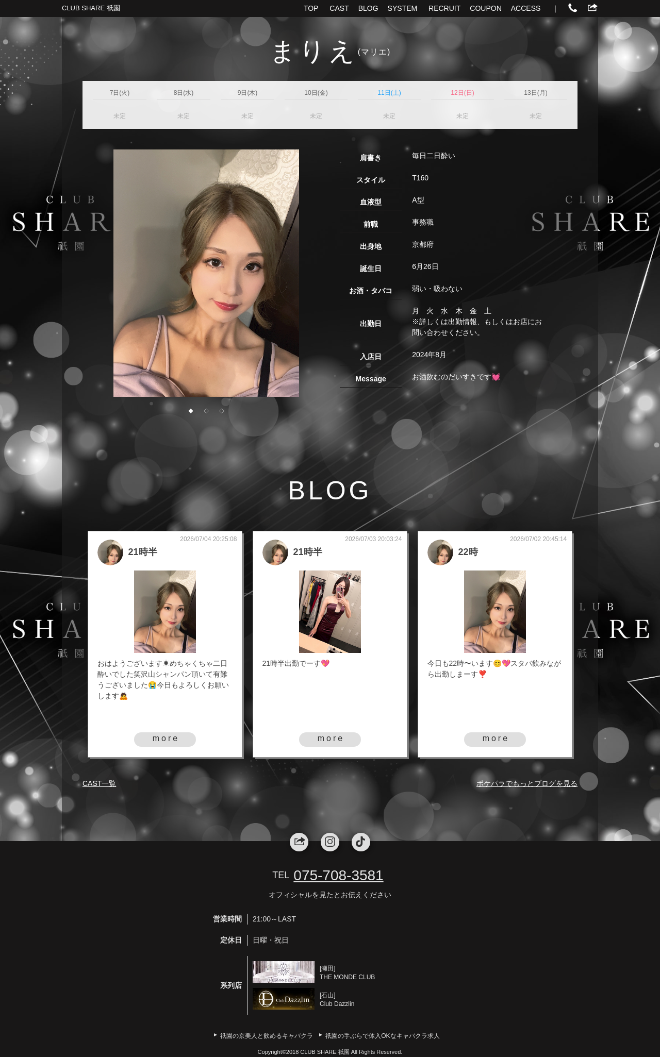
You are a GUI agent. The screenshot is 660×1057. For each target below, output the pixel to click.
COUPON (485, 8)
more (166, 738)
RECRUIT (444, 8)
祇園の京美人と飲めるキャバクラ (266, 1035)
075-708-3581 (338, 875)
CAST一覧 (99, 783)
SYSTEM (403, 8)
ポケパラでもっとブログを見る (527, 783)
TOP (311, 8)
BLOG (368, 8)
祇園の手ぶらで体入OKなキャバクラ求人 (382, 1035)
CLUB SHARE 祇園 (91, 8)
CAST (339, 8)
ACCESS (526, 8)
